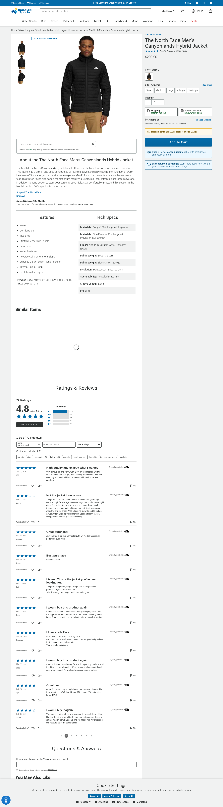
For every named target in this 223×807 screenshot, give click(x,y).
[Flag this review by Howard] (133, 546)
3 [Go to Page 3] (76, 736)
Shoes (54, 21)
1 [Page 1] (66, 736)
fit (46, 457)
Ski (107, 21)
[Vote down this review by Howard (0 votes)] (39, 546)
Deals (194, 21)
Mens (135, 21)
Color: (152, 70)
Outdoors (84, 21)
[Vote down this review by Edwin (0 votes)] (39, 622)
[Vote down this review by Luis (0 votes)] (39, 598)
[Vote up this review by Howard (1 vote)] (33, 546)
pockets (123, 457)
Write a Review (30, 425)
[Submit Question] (93, 144)
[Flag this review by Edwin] (133, 622)
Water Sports (29, 21)
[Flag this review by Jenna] (133, 522)
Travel (97, 21)
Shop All (20, 196)
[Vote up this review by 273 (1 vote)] (33, 485)
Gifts (183, 21)
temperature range (108, 457)
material (67, 457)
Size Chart (207, 85)
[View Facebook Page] (197, 3)
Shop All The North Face (28, 192)
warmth (21, 457)
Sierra (30, 150)
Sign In (197, 10)
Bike (43, 21)
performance (79, 457)
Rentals (31, 3)
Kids (160, 21)
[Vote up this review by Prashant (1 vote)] (33, 650)
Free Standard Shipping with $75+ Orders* (115, 3)
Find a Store (17, 3)
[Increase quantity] (161, 102)
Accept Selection (111, 796)
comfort (38, 457)
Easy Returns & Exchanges (165, 164)
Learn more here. (86, 204)
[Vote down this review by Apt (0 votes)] (39, 700)
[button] (61, 411)
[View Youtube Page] (211, 3)
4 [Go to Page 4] (81, 736)
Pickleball (68, 21)
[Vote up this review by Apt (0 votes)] (33, 700)
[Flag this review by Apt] (133, 700)
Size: (152, 85)
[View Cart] (210, 10)
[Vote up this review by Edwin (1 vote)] (33, 622)
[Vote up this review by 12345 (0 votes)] (33, 728)
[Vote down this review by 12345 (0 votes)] (39, 728)
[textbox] (76, 764)
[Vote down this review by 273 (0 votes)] (39, 485)
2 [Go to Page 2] (71, 736)
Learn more (52, 770)
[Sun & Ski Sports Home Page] (21, 11)
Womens (148, 21)
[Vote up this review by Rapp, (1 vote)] (33, 569)
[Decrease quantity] (148, 102)
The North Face (153, 35)
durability (93, 457)
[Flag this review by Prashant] (133, 650)
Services (44, 3)
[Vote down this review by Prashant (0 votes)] (39, 650)
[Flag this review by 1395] (133, 675)
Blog (187, 3)
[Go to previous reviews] (61, 736)
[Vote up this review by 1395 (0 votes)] (33, 675)
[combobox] (28, 445)
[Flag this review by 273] (133, 485)
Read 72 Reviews (166, 51)
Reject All (129, 796)
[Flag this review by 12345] (133, 728)
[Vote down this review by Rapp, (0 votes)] (39, 569)
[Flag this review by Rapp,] (133, 569)
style (29, 457)
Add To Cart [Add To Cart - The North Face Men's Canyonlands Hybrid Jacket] (178, 142)
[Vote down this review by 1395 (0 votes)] (39, 675)
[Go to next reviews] (91, 736)
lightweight (55, 457)
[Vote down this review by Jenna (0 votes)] (39, 522)
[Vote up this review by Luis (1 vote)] (33, 598)
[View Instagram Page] (203, 3)
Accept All (94, 796)
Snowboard (120, 21)
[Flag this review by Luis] (133, 598)
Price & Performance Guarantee (168, 152)
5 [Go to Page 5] (86, 736)
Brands (172, 21)
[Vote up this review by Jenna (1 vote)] (33, 522)
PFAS (170, 132)
